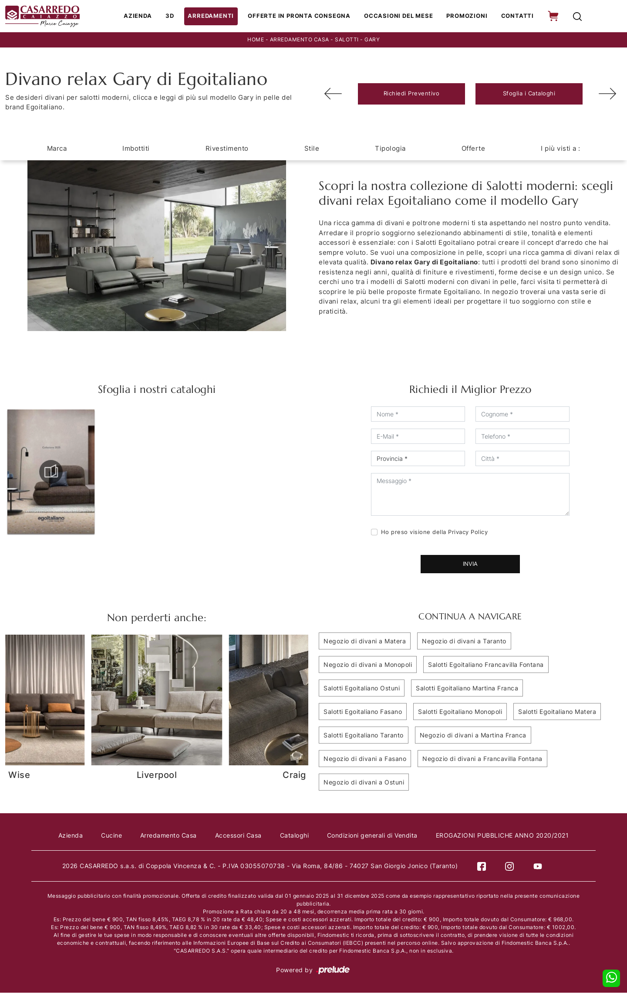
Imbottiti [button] (136, 149)
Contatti (515, 16)
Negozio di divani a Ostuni (364, 783)
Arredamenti (214, 16)
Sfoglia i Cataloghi (529, 94)
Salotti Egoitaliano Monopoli (460, 712)
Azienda (142, 16)
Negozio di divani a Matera (365, 642)
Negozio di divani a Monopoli (368, 665)
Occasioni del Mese (398, 16)
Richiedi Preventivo (412, 94)
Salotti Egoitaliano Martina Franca (467, 689)
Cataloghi (295, 836)
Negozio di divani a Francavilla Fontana (482, 759)
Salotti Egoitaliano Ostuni (362, 689)
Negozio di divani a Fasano (365, 759)
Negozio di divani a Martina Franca (473, 736)
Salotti (347, 40)
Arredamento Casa (299, 40)
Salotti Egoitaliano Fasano (363, 712)
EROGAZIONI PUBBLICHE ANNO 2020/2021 (506, 836)
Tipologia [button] (390, 149)
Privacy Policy (468, 532)
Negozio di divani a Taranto (464, 642)
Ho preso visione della (434, 532)
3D (174, 16)
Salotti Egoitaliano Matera (557, 712)
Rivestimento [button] (227, 149)
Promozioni (466, 16)
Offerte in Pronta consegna (301, 16)
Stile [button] (312, 149)
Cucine (109, 836)
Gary (372, 40)
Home (255, 40)
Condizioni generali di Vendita (374, 836)
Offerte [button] (473, 149)
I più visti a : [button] (560, 149)
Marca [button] (57, 149)
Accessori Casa (238, 836)
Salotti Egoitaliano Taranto (364, 736)
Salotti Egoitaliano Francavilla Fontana (486, 665)
